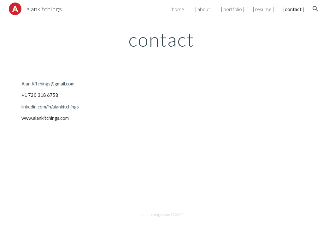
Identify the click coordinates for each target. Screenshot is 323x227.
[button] (315, 8)
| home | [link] (178, 9)
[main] (161, 39)
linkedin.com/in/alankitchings (50, 106)
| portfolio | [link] (232, 9)
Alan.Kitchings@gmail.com (47, 83)
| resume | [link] (263, 9)
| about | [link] (204, 9)
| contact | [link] (293, 9)
